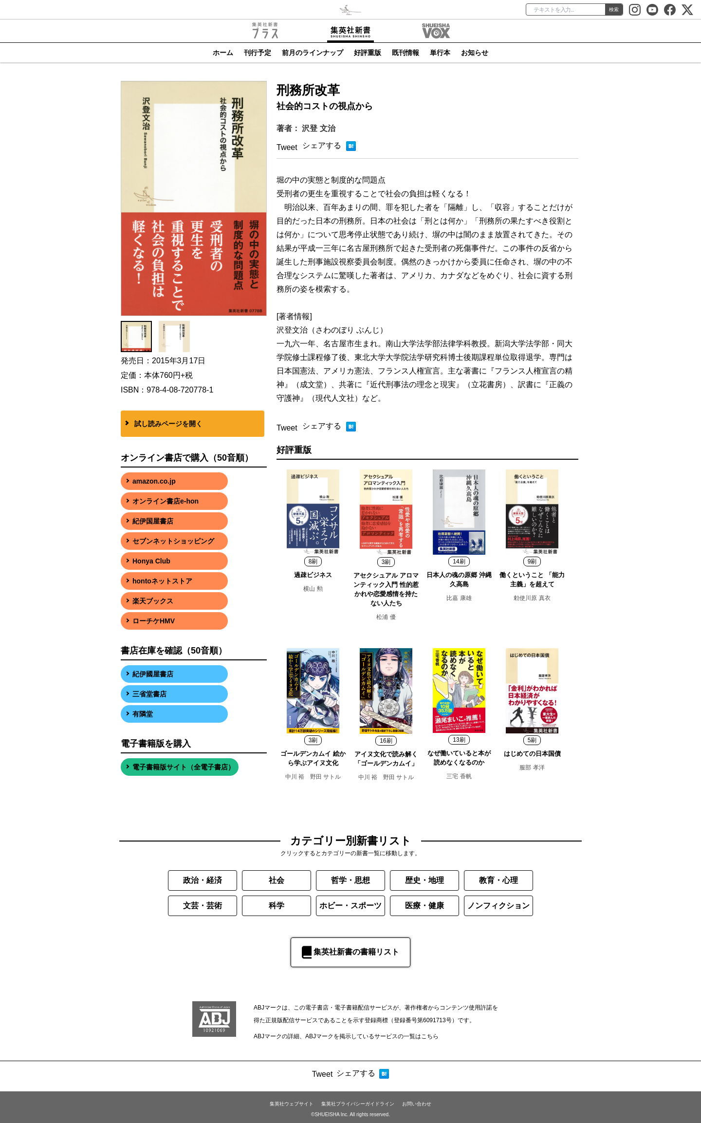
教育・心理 (498, 880)
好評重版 (367, 52)
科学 (276, 905)
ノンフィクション (498, 905)
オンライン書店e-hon (165, 501)
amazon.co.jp (154, 481)
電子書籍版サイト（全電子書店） (183, 767)
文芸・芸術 (202, 905)
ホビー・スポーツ (350, 905)
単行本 (440, 52)
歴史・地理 (424, 880)
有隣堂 (142, 714)
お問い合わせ (416, 1103)
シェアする (321, 145)
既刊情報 (405, 52)
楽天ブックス (152, 601)
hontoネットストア (162, 581)
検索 (614, 9)
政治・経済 (202, 880)
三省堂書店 (149, 694)
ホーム (223, 52)
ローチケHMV (153, 621)
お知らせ (474, 52)
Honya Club (151, 561)
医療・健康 (424, 905)
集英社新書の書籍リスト (350, 952)
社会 (276, 880)
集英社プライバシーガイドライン (357, 1103)
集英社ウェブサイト (292, 1103)
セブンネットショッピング (173, 541)
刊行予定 (257, 52)
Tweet (287, 147)
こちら (430, 1036)
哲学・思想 (350, 880)
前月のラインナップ (312, 52)
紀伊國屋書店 (152, 674)
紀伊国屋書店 (152, 521)
